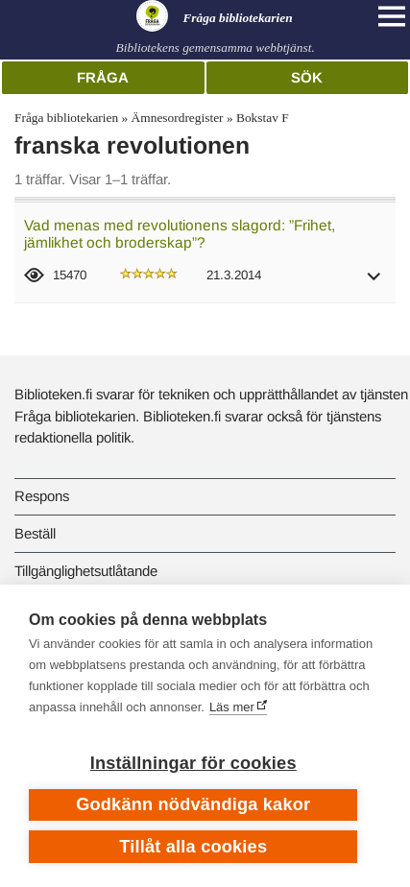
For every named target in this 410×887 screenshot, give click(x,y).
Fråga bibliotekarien (66, 117)
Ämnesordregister (178, 117)
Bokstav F (262, 117)
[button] (374, 283)
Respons (41, 496)
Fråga (103, 77)
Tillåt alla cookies (193, 846)
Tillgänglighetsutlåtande (85, 571)
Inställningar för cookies (193, 763)
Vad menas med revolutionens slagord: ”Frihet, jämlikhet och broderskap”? (179, 234)
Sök (307, 77)
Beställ (35, 533)
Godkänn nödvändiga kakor (193, 804)
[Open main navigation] (391, 16)
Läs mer (231, 707)
